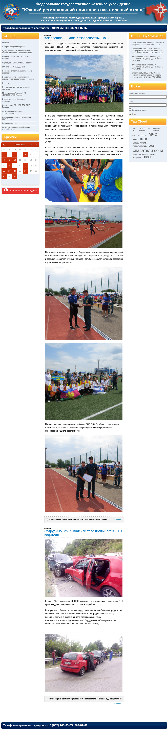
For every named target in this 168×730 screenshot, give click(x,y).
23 (9, 171)
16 (9, 165)
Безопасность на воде (11, 123)
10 (15, 160)
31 (15, 176)
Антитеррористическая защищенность (12, 112)
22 (4, 171)
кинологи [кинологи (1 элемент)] (142, 135)
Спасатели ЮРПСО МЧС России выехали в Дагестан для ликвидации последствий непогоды (147, 75)
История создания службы (13, 47)
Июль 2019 (20, 145)
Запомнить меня (139, 110)
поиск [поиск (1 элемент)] (135, 139)
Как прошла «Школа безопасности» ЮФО (76, 38)
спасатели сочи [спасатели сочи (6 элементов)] (148, 150)
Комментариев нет (78, 519)
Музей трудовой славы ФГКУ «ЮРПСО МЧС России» (14, 94)
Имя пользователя (137, 93)
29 (4, 176)
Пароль (132, 101)
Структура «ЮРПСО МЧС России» (17, 63)
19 (25, 165)
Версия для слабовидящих (20, 190)
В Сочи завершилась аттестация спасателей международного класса (147, 58)
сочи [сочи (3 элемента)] (143, 138)
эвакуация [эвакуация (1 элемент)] (137, 157)
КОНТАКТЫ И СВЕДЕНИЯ (13, 67)
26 (25, 171)
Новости (5, 83)
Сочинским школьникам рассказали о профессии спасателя (148, 44)
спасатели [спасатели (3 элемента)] (140, 142)
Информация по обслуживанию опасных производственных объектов (18, 78)
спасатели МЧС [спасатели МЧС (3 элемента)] (144, 146)
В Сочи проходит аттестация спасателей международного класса (147, 66)
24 (15, 171)
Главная (5, 43)
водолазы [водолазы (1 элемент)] (143, 130)
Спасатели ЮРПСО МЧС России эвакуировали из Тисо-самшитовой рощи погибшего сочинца (147, 51)
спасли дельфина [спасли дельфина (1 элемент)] (140, 154)
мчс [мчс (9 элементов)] (153, 134)
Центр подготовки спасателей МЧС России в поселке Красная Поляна (17, 52)
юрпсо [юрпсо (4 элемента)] (149, 157)
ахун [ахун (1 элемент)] (134, 130)
